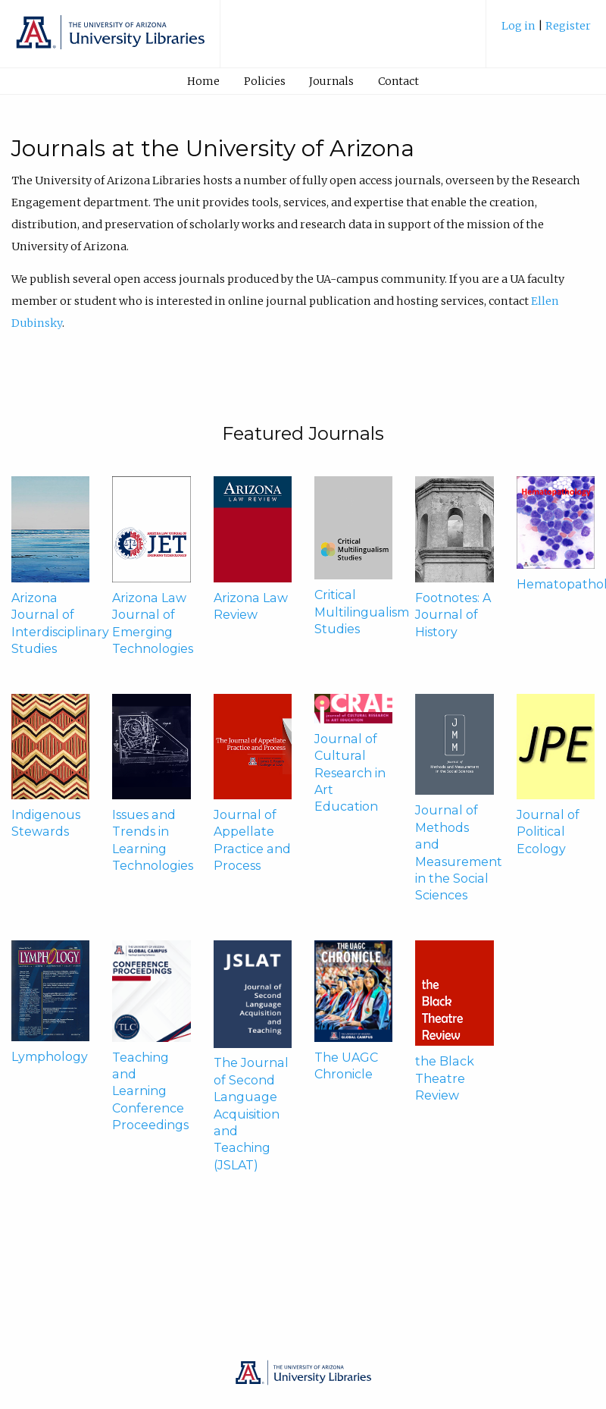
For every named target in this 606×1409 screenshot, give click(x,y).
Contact (398, 81)
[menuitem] (546, 31)
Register (568, 26)
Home (203, 81)
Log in (519, 26)
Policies (265, 81)
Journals (331, 81)
